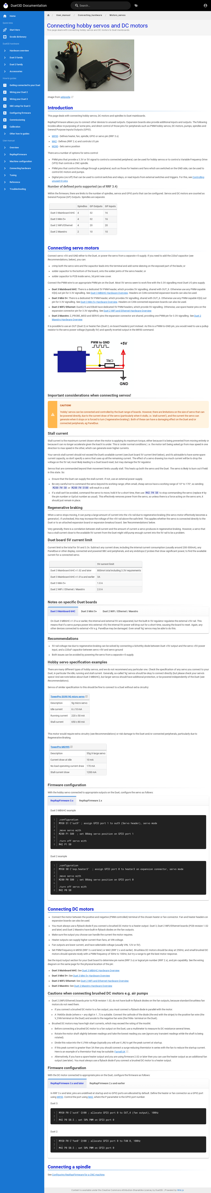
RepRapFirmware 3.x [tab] (62, 800)
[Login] (205, 5)
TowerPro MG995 (60, 747)
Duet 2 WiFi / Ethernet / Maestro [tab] (120, 611)
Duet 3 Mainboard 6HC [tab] (63, 611)
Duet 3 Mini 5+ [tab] (89, 611)
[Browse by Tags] (136, 5)
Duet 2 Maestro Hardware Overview (93, 986)
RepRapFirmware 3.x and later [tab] (67, 1083)
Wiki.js (180, 1190)
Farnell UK (119, 1051)
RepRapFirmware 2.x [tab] (90, 800)
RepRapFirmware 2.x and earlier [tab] (107, 1083)
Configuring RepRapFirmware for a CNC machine (78, 1174)
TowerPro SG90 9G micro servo (68, 696)
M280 (55, 146)
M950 (55, 136)
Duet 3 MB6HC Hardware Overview (109, 293)
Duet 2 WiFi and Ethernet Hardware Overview (128, 310)
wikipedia (65, 97)
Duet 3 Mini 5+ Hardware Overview (99, 302)
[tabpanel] (128, 624)
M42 (54, 141)
